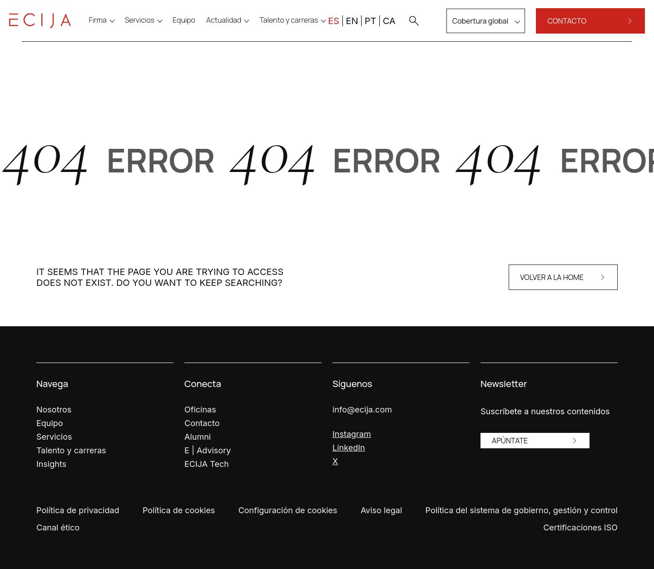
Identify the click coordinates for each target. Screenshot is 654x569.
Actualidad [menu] (236, 28)
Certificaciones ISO (580, 527)
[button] (400, 29)
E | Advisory (207, 450)
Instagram (351, 434)
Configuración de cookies (287, 510)
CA (376, 29)
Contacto (201, 423)
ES (321, 29)
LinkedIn (348, 447)
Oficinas (200, 409)
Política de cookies (179, 510)
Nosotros (53, 409)
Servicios (54, 436)
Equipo (49, 423)
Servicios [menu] (152, 28)
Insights (51, 464)
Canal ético (57, 527)
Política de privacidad (77, 510)
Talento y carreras (71, 450)
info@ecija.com (362, 409)
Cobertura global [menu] (467, 29)
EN (339, 29)
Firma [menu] (110, 28)
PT (357, 29)
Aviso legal (381, 510)
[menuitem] (197, 28)
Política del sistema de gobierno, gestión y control (522, 510)
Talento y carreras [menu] (301, 28)
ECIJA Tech (206, 464)
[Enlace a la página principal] (53, 29)
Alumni (197, 436)
